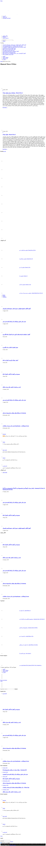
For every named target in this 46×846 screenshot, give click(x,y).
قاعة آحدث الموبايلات (6, 18)
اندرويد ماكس (5, 58)
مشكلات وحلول (5, 57)
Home (1, 61)
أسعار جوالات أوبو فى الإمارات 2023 (9, 49)
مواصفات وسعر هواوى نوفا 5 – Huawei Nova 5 (13, 92)
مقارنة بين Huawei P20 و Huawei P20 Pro (26, 665)
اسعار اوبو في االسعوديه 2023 (8, 54)
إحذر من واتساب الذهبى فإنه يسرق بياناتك (12, 387)
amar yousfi (5, 450)
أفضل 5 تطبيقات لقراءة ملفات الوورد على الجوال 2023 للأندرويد (16, 334)
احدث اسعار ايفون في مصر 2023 (9, 50)
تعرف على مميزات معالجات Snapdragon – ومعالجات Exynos (16, 425)
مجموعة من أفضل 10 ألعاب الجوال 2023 (11, 374)
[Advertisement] (24, 27)
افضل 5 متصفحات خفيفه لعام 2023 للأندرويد (11, 51)
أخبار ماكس (5, 17)
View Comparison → (38, 665)
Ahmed (4, 457)
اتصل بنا (4, 59)
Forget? (11, 841)
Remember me (4, 842)
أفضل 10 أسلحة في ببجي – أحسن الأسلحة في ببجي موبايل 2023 (14, 53)
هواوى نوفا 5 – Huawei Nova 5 (9, 134)
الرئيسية (4, 16)
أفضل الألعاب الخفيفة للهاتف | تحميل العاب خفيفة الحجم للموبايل (14, 44)
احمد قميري (5, 465)
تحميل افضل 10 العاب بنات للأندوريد (9, 48)
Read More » (5, 107)
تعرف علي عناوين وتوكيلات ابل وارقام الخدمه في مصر (13, 45)
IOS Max (4, 36)
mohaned (4, 434)
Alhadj (4, 442)
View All (4, 151)
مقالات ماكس (5, 35)
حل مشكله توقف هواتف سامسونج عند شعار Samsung (14, 413)
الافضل (4, 56)
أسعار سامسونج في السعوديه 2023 (9, 52)
